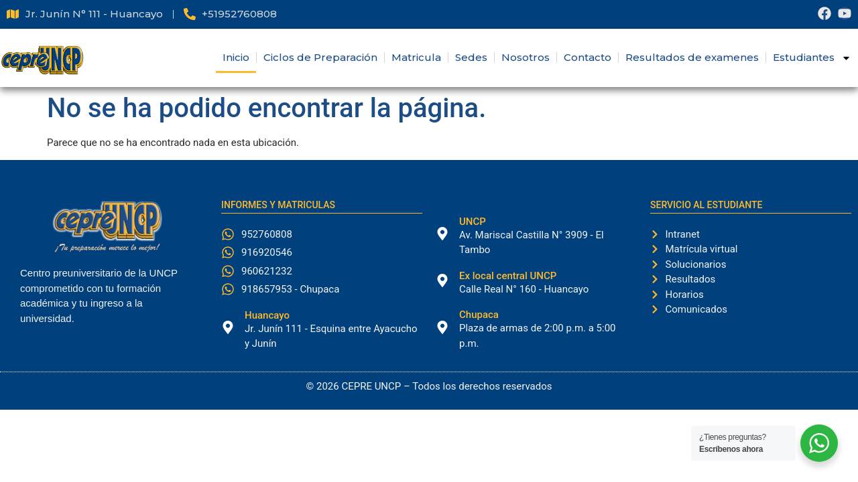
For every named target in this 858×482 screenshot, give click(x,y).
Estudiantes (812, 58)
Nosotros (525, 57)
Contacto (587, 57)
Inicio (236, 57)
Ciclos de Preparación (320, 57)
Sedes (471, 57)
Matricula (416, 57)
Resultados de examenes (692, 57)
